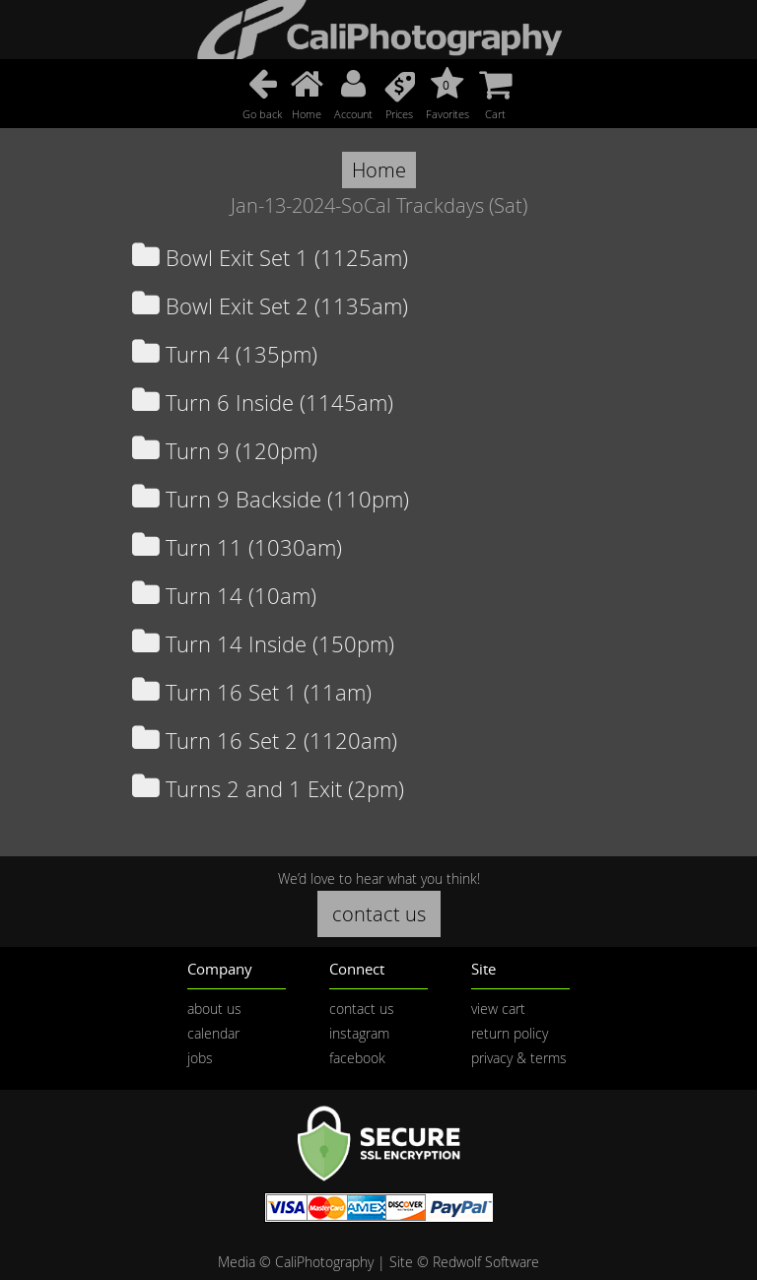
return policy (509, 1033)
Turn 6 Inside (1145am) (262, 402)
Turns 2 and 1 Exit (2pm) (268, 789)
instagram (359, 1033)
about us (214, 1008)
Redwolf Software (486, 1261)
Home (379, 170)
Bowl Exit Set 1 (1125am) (270, 257)
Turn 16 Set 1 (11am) (252, 692)
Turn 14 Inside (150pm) (263, 644)
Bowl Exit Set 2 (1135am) (270, 306)
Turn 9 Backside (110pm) (270, 499)
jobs (200, 1057)
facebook (357, 1057)
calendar (213, 1033)
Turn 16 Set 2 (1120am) (264, 740)
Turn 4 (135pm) (224, 354)
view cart (498, 1008)
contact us (379, 914)
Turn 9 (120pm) (224, 451)
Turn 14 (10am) (224, 595)
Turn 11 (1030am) (237, 547)
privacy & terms (519, 1057)
